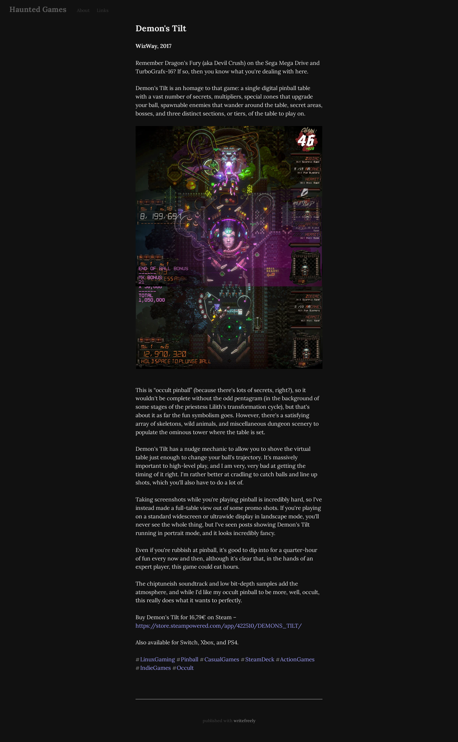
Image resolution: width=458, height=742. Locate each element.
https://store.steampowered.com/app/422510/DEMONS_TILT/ (219, 625)
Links (102, 10)
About (83, 10)
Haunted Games (37, 9)
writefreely (245, 720)
